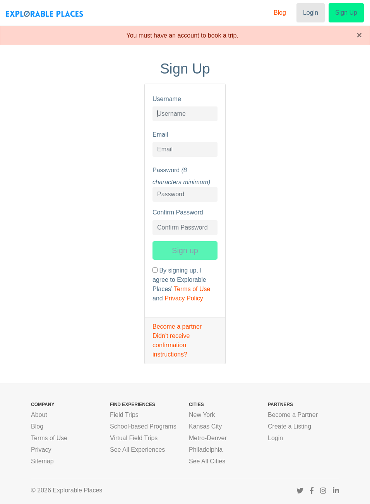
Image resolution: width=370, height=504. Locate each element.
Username (166, 99)
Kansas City (205, 426)
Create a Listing (289, 426)
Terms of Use (192, 289)
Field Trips (124, 414)
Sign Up (346, 12)
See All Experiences (137, 449)
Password (166, 170)
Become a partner (177, 326)
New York (202, 414)
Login (310, 12)
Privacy (41, 449)
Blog (280, 12)
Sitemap (42, 461)
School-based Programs (143, 426)
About (39, 414)
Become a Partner (293, 414)
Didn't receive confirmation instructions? (171, 345)
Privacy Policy (183, 298)
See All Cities (207, 461)
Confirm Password (177, 212)
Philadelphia (206, 449)
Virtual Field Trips (134, 438)
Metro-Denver (208, 438)
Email (160, 134)
